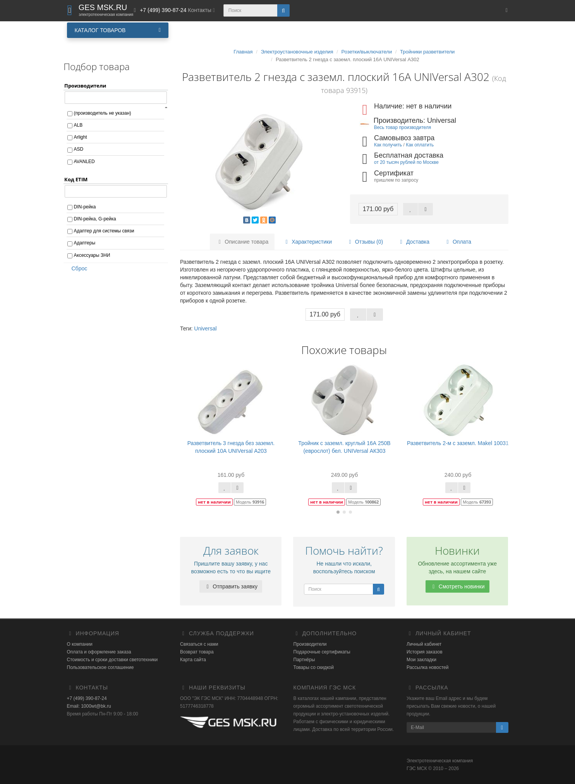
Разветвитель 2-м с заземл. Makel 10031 (458, 443)
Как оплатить (420, 145)
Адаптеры (85, 243)
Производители (310, 644)
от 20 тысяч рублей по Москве (406, 162)
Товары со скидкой (314, 667)
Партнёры (304, 659)
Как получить (388, 145)
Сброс (77, 268)
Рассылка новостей (427, 667)
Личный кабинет (424, 644)
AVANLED (84, 161)
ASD (79, 149)
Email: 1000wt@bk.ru (89, 706)
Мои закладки (421, 659)
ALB (78, 125)
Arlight (80, 137)
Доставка (413, 242)
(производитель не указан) (102, 113)
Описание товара (242, 242)
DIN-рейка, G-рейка (95, 219)
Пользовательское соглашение (100, 667)
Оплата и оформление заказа (99, 652)
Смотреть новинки (457, 586)
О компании (80, 644)
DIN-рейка (85, 207)
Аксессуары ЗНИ (92, 255)
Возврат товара (197, 652)
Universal (205, 328)
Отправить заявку (230, 586)
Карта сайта (193, 659)
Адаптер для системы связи (104, 231)
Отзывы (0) (365, 242)
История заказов (425, 652)
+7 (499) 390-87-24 (87, 698)
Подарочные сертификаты (322, 652)
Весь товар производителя (402, 127)
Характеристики (307, 242)
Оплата (457, 242)
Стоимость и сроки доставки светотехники (112, 659)
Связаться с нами (199, 644)
